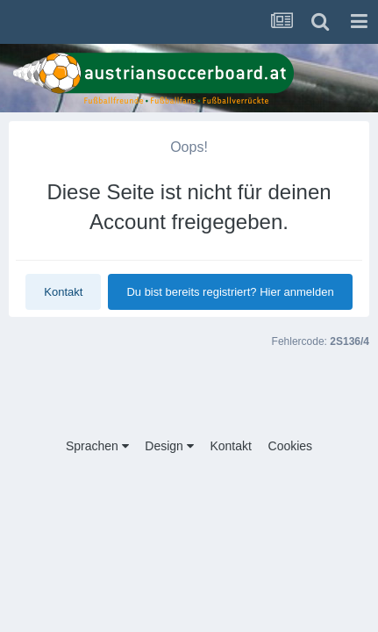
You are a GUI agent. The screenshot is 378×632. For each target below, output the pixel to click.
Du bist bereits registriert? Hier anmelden (229, 291)
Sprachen (97, 446)
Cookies (290, 446)
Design (169, 446)
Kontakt (63, 291)
